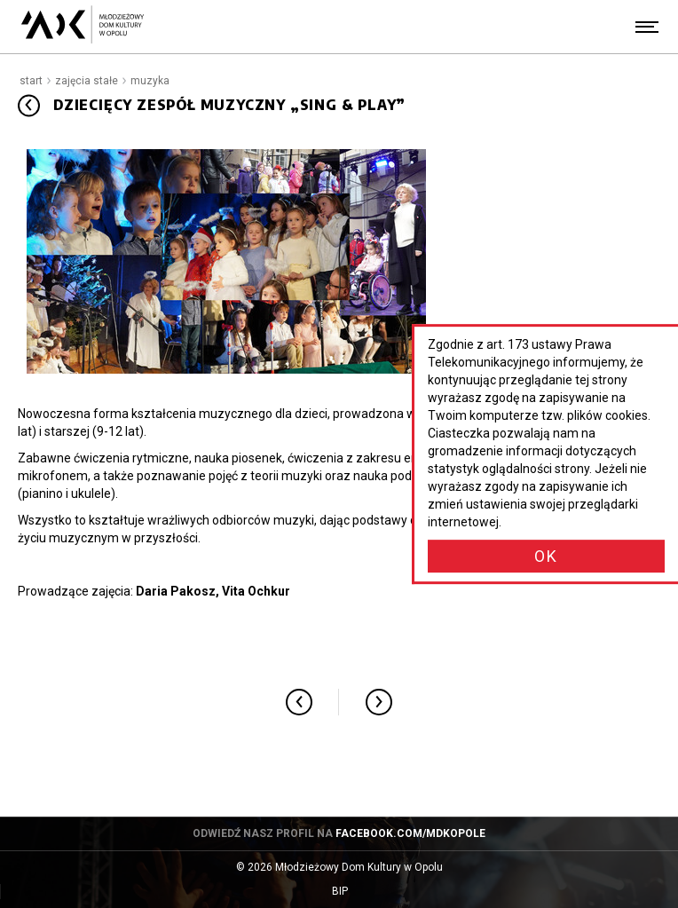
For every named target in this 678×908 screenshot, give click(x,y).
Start (31, 81)
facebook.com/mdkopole (410, 833)
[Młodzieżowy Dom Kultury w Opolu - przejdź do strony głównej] (82, 27)
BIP (357, 891)
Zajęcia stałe (86, 81)
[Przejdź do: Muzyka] (29, 105)
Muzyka (150, 81)
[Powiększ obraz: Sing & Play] (226, 261)
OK (546, 556)
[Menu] (647, 26)
